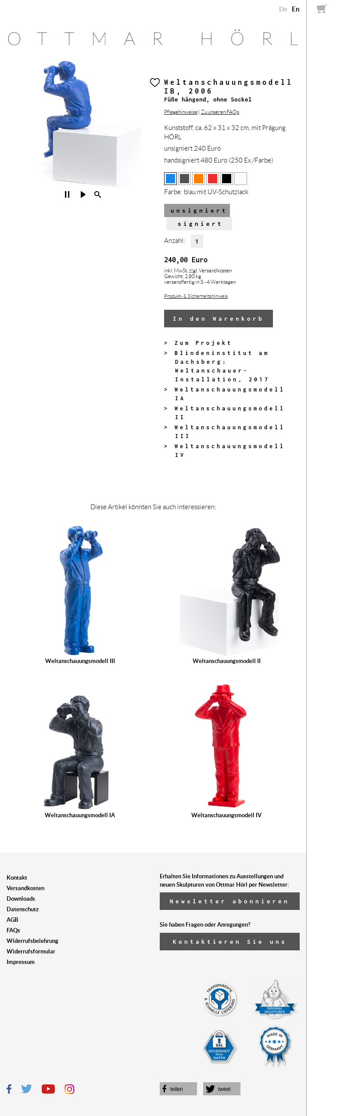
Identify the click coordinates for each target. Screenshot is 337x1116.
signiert (200, 223)
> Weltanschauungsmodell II (224, 412)
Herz (155, 82)
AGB (12, 920)
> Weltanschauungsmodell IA (224, 394)
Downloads (21, 898)
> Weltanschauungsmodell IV (224, 450)
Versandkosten (25, 888)
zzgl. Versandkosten (210, 270)
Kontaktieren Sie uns (230, 941)
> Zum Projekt (198, 343)
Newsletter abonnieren (230, 901)
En (296, 9)
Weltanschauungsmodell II (227, 661)
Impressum (21, 962)
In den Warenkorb (218, 318)
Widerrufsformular (31, 951)
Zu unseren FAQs (220, 112)
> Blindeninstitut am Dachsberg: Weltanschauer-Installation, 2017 (217, 366)
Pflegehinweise (180, 112)
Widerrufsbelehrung (32, 941)
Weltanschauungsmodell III (80, 661)
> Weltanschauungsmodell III (224, 431)
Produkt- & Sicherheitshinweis (196, 296)
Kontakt (17, 877)
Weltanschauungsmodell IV (226, 815)
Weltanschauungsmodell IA (80, 815)
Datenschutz (23, 909)
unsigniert (199, 210)
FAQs (13, 930)
